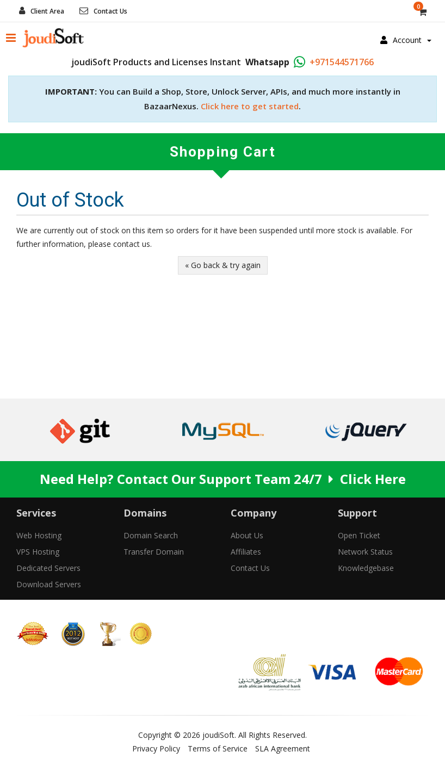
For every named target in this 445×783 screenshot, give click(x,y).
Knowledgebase (366, 568)
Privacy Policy (156, 748)
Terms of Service (218, 748)
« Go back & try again (223, 265)
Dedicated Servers (48, 568)
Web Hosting (38, 535)
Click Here (373, 479)
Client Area (47, 11)
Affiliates (246, 551)
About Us (247, 535)
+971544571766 (342, 62)
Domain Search (150, 535)
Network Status (365, 551)
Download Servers (48, 584)
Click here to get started (250, 106)
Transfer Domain (153, 551)
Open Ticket (359, 535)
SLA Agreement (282, 748)
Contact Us (110, 11)
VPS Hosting (37, 551)
